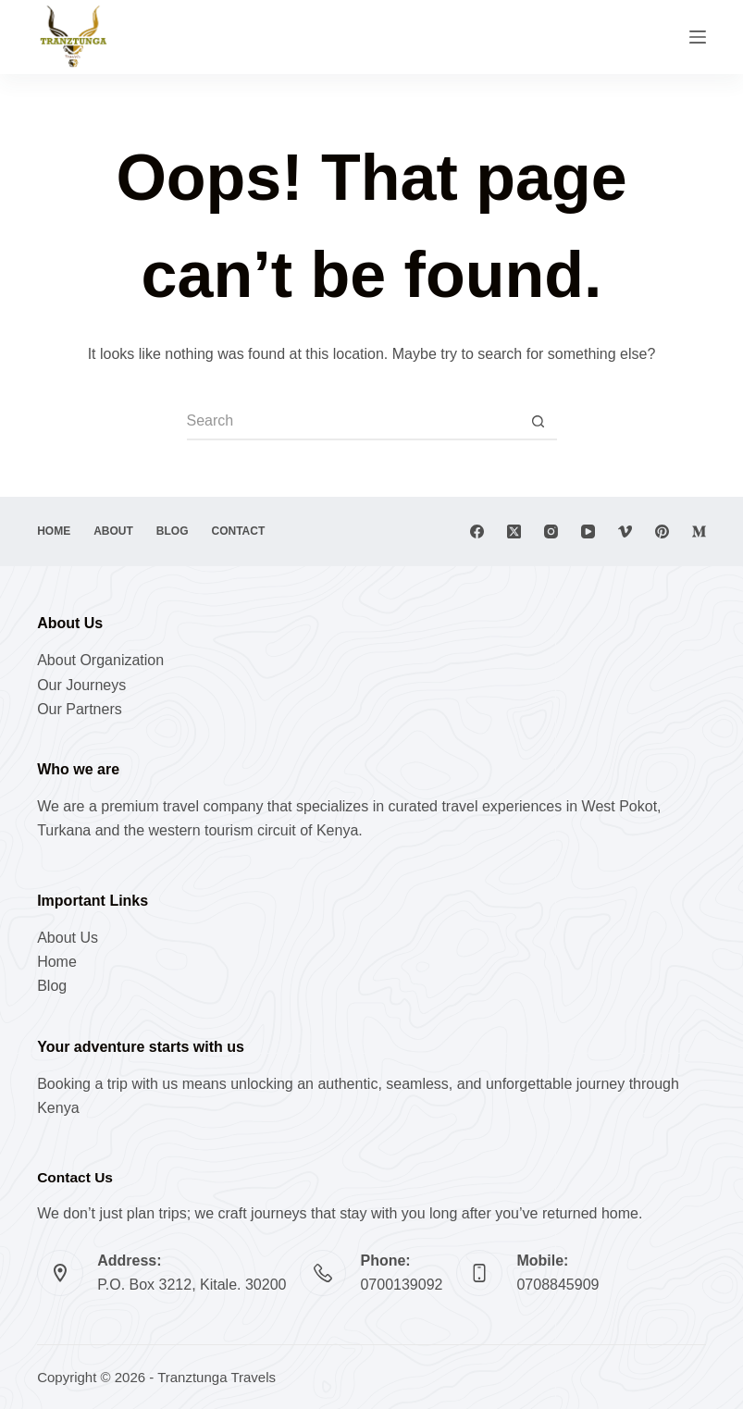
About (113, 531)
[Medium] (699, 531)
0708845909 (557, 1284)
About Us (67, 938)
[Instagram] (551, 531)
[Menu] (697, 37)
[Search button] (538, 421)
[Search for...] (353, 421)
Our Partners (79, 709)
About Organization (100, 660)
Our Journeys (81, 685)
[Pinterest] (662, 531)
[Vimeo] (625, 531)
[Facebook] (477, 531)
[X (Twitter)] (514, 531)
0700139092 (401, 1284)
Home (53, 531)
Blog (172, 531)
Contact (239, 531)
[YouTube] (588, 531)
